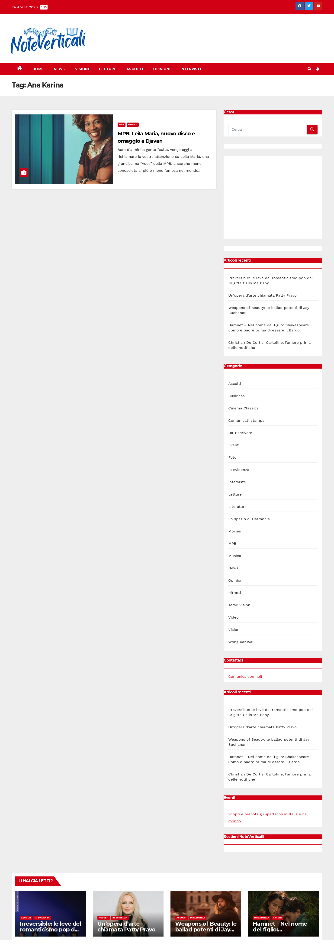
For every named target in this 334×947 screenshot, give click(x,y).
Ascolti (134, 69)
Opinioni (161, 69)
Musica (132, 124)
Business (236, 396)
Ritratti (234, 592)
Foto (232, 457)
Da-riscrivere (240, 433)
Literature (237, 506)
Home (38, 69)
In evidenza (238, 469)
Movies (234, 531)
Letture (107, 69)
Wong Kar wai (240, 642)
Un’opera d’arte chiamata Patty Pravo (262, 295)
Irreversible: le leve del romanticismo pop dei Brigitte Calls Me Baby (50, 929)
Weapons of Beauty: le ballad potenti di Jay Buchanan (206, 929)
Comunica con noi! (245, 676)
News (59, 69)
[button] (309, 69)
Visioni (82, 69)
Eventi (234, 445)
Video (233, 617)
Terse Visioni (239, 605)
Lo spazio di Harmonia (249, 519)
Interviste (191, 69)
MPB (121, 124)
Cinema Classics (243, 408)
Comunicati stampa (246, 420)
